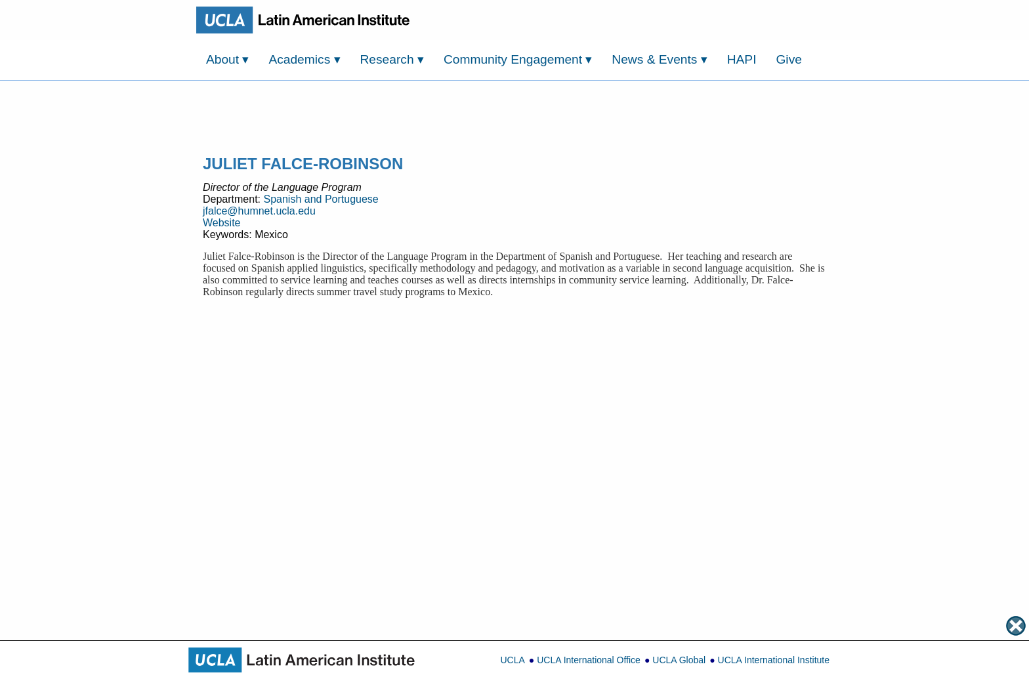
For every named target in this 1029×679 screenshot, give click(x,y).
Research (392, 59)
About (227, 59)
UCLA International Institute (774, 660)
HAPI (742, 59)
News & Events (659, 59)
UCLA (512, 660)
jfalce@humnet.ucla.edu (259, 210)
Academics (304, 59)
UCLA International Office (588, 660)
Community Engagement (518, 59)
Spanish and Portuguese (320, 199)
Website (222, 222)
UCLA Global (678, 660)
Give (788, 59)
